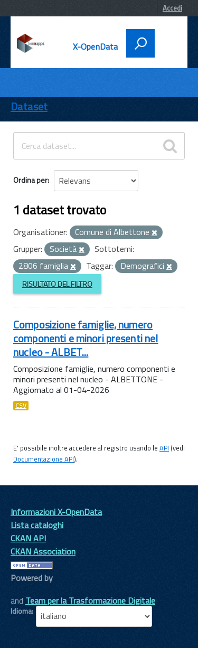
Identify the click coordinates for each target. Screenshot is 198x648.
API (164, 448)
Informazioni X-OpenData (56, 511)
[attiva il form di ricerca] (140, 43)
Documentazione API (43, 459)
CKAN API (28, 538)
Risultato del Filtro (57, 283)
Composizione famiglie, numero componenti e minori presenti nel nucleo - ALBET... (85, 338)
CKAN (28, 589)
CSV (20, 405)
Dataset (29, 106)
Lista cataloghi (37, 525)
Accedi (172, 8)
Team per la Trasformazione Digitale (90, 600)
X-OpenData (95, 46)
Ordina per (30, 179)
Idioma (21, 611)
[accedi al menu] (167, 42)
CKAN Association (43, 551)
